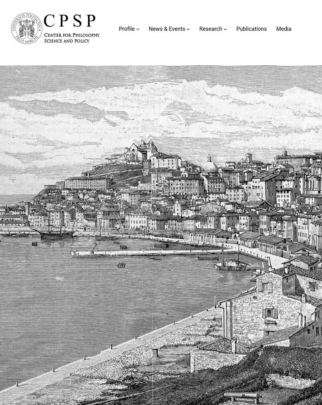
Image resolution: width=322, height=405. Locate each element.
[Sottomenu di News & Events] (188, 29)
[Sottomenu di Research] (225, 29)
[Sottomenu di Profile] (138, 29)
